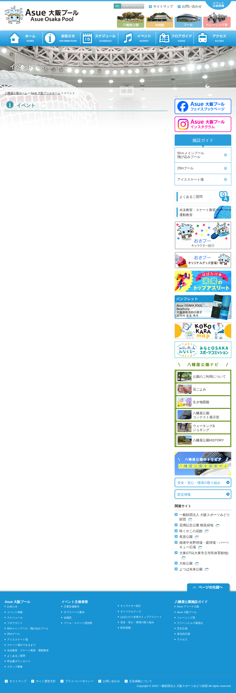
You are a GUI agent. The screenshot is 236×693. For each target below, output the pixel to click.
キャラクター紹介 (130, 605)
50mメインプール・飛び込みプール (27, 628)
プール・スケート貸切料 (78, 623)
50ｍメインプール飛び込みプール (190, 155)
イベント (137, 38)
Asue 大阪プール (187, 612)
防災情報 (184, 494)
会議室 (68, 617)
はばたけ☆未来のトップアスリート (141, 616)
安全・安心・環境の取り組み (198, 483)
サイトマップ (163, 6)
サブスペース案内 (74, 612)
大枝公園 (186, 563)
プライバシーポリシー (79, 681)
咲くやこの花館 (190, 531)
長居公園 (186, 537)
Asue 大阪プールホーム (46, 93)
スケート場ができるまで (21, 644)
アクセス (212, 38)
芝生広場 (182, 628)
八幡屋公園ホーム (16, 93)
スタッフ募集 (15, 666)
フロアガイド (175, 38)
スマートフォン (133, 6)
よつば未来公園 (190, 569)
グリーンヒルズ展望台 (190, 623)
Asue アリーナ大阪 (188, 606)
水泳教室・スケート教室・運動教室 (28, 650)
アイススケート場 (190, 179)
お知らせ (61, 38)
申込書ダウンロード (18, 661)
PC (117, 6)
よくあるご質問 (16, 655)
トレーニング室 (186, 617)
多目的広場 (183, 633)
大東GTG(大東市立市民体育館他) (203, 553)
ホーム (23, 38)
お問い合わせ (192, 6)
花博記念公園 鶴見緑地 (196, 525)
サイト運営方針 (46, 681)
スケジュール (99, 38)
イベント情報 (15, 612)
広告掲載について (140, 681)
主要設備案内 (71, 606)
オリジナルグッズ (130, 611)
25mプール (185, 168)
